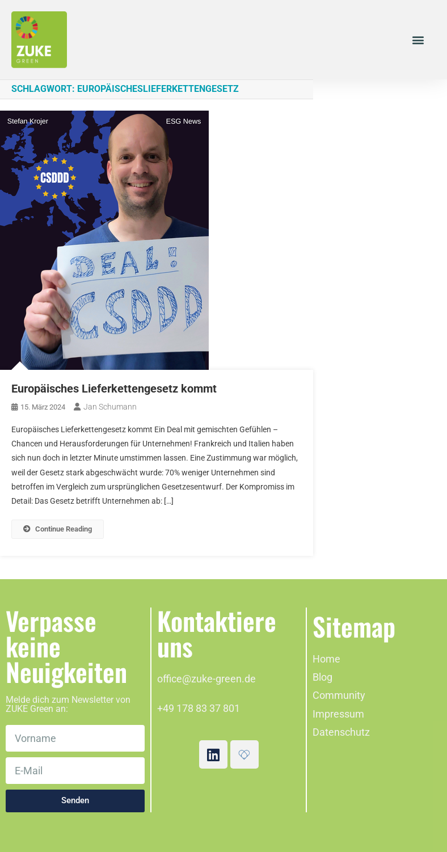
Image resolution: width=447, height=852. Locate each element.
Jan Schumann (110, 406)
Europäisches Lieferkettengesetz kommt (114, 388)
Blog (322, 677)
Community (339, 695)
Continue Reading (57, 529)
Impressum (338, 714)
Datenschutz (341, 732)
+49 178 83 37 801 (198, 708)
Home (326, 659)
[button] (417, 40)
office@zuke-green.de (206, 679)
